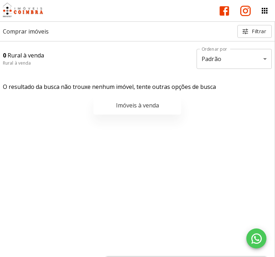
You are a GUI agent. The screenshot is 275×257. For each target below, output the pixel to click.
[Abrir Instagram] (245, 11)
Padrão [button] (211, 59)
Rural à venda (17, 63)
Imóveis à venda (137, 105)
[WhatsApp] (256, 238)
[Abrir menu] (264, 10)
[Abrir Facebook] (224, 11)
